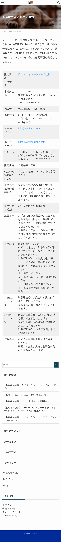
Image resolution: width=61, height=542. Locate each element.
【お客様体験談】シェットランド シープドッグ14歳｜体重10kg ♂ (30, 418)
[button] (58, 2)
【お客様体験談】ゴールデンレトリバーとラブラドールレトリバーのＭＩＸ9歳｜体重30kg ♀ (30, 409)
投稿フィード (9, 508)
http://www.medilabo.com (31, 142)
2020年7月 (11, 452)
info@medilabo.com (29, 128)
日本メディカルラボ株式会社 (34, 74)
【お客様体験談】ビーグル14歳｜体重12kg (25, 401)
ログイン (7, 505)
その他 (9, 479)
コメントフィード (11, 512)
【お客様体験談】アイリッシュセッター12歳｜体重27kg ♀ (30, 386)
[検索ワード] (30, 365)
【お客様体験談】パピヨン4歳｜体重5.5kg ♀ (26, 395)
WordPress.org (9, 515)
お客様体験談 (12, 472)
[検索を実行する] (56, 365)
